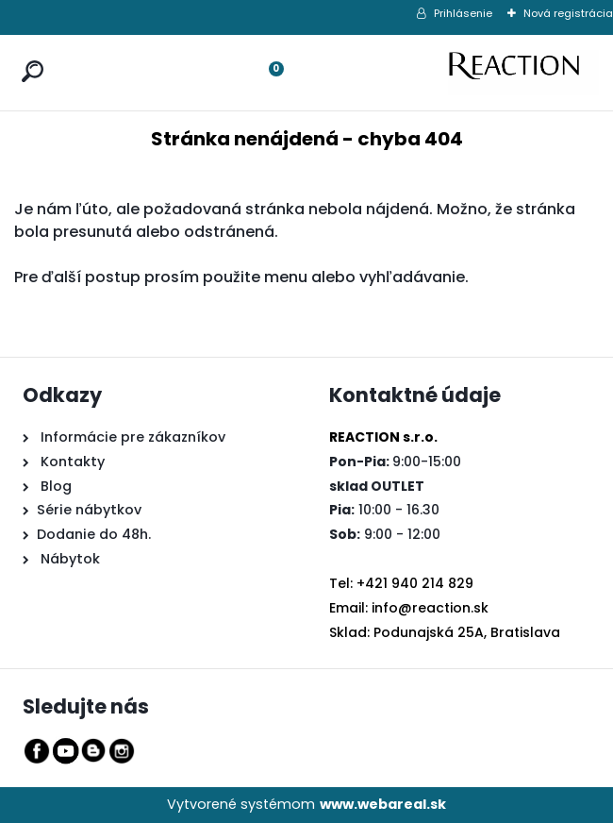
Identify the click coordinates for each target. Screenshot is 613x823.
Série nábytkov (89, 509)
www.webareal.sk (383, 804)
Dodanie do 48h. (94, 534)
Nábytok (68, 558)
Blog (54, 486)
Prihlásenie (463, 13)
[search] (28, 53)
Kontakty (72, 461)
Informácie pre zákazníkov (131, 437)
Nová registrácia (568, 13)
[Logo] (523, 72)
